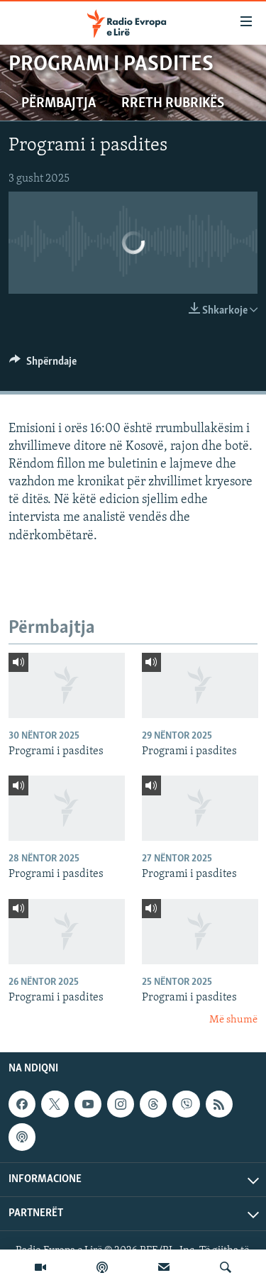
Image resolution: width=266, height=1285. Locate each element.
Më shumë (233, 1020)
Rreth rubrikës (172, 103)
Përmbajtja (58, 103)
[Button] (43, 364)
